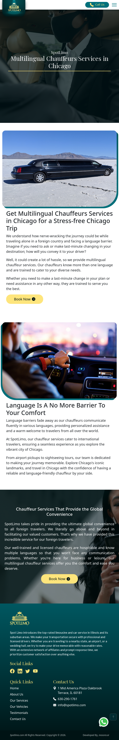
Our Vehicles (19, 706)
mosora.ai (104, 735)
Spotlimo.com (17, 735)
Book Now (24, 299)
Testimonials (19, 713)
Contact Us (18, 719)
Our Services (19, 700)
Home (14, 688)
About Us (16, 694)
